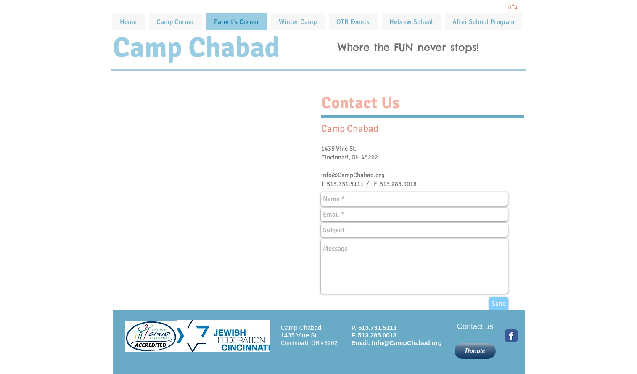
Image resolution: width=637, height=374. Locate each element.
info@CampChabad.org (353, 175)
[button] (353, 21)
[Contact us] (475, 327)
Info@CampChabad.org (407, 342)
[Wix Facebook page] (511, 335)
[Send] (498, 303)
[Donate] (475, 351)
